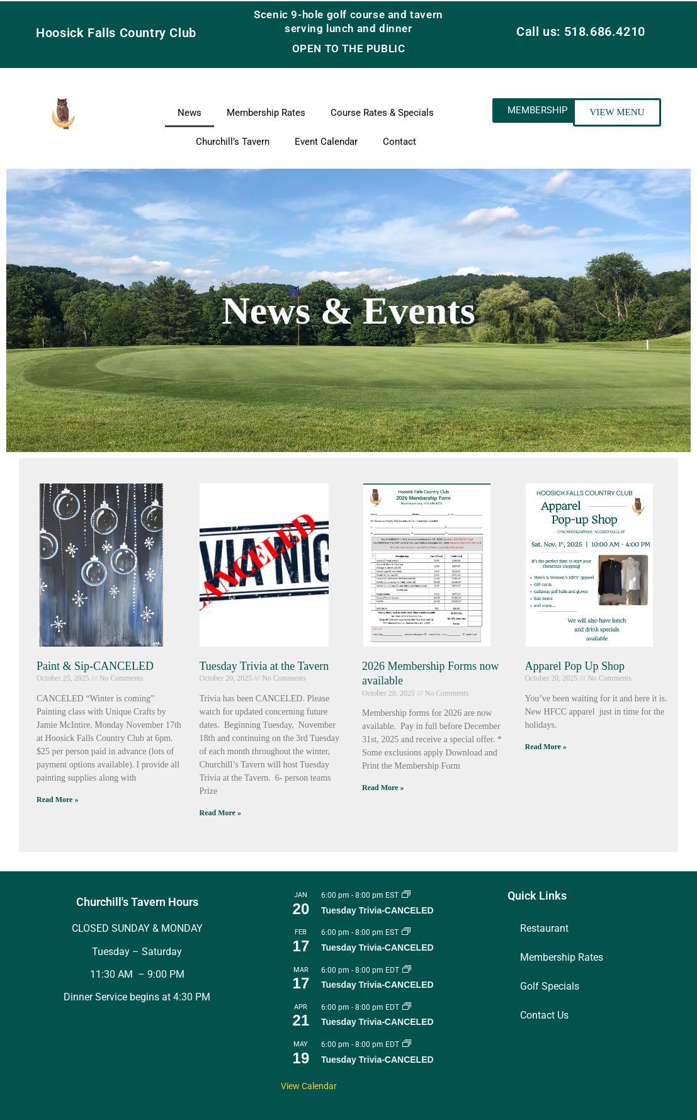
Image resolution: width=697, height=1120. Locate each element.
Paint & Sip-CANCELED (95, 666)
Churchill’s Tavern (232, 141)
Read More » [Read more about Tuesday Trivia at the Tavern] (220, 812)
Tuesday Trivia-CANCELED (377, 910)
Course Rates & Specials (382, 112)
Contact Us (544, 1015)
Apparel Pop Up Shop (575, 666)
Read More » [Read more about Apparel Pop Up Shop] (546, 746)
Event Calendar (326, 141)
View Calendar (309, 1086)
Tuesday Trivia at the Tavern (264, 666)
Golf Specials (549, 986)
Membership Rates (266, 112)
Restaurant (544, 928)
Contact (399, 141)
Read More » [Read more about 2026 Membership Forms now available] (383, 787)
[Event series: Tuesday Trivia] (406, 895)
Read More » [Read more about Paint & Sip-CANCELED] (57, 799)
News (189, 112)
